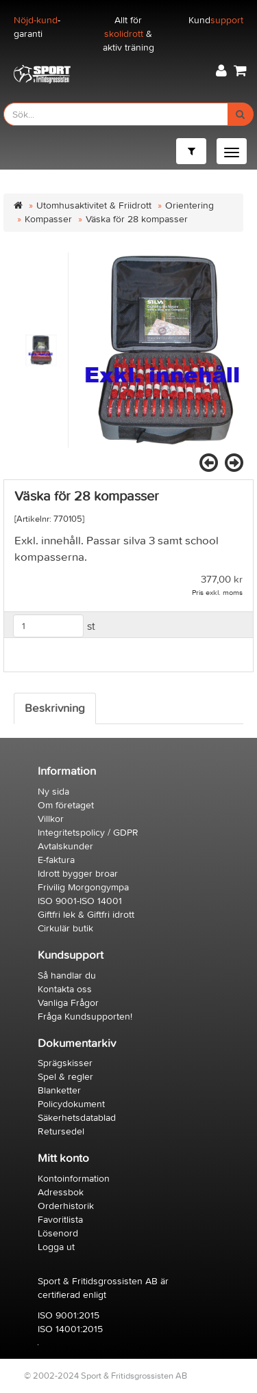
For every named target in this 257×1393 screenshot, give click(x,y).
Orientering (189, 205)
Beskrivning (55, 708)
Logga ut (56, 1247)
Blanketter (59, 1090)
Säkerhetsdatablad (77, 1118)
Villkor (51, 819)
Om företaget (66, 805)
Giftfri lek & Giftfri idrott (86, 914)
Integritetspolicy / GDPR (88, 832)
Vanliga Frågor (68, 1003)
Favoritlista (60, 1219)
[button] (221, 71)
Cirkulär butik (65, 928)
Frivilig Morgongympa (83, 887)
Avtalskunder (65, 846)
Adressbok (61, 1192)
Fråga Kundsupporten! (85, 1016)
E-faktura (56, 860)
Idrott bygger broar (78, 873)
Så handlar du (67, 975)
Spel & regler (65, 1077)
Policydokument (71, 1104)
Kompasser (48, 219)
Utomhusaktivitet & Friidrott (93, 205)
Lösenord (58, 1233)
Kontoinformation (74, 1178)
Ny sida (53, 791)
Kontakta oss (65, 989)
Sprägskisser (65, 1063)
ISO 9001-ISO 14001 (80, 901)
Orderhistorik (66, 1206)
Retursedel (61, 1131)
